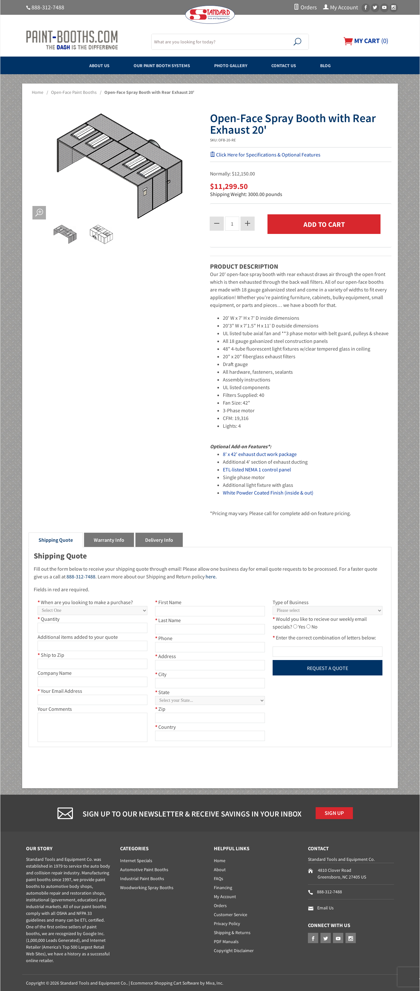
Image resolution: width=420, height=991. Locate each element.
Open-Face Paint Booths (74, 92)
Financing (223, 887)
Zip (160, 708)
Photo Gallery (234, 65)
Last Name (168, 619)
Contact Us (295, 65)
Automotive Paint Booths (144, 869)
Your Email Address (60, 690)
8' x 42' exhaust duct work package (260, 453)
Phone (163, 637)
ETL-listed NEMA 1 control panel (257, 468)
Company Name (55, 672)
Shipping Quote (56, 539)
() (364, 40)
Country (165, 726)
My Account (340, 7)
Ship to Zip (51, 654)
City (160, 673)
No (314, 625)
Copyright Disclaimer (234, 950)
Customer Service (230, 914)
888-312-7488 (47, 7)
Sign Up (336, 813)
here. (211, 575)
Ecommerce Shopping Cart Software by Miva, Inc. (177, 982)
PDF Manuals (226, 941)
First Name (168, 601)
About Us (82, 65)
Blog (343, 65)
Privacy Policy (227, 923)
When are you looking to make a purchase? (85, 601)
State (162, 691)
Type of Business (291, 601)
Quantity (48, 618)
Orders (305, 7)
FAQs (218, 878)
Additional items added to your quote (78, 636)
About (220, 869)
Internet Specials (136, 860)
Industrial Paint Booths (142, 878)
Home (37, 92)
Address (165, 655)
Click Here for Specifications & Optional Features (265, 154)
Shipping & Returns (232, 932)
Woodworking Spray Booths (146, 887)
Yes (301, 625)
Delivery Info (159, 539)
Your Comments (55, 708)
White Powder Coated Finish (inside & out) (268, 491)
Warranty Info (109, 539)
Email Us (325, 907)
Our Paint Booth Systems (154, 65)
